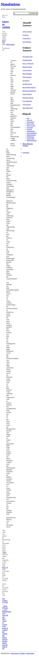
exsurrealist (30, 122)
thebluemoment (32, 140)
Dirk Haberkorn (28, 108)
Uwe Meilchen (27, 101)
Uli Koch (25, 35)
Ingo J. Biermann (28, 63)
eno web (29, 120)
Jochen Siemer (27, 31)
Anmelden (26, 152)
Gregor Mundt (27, 94)
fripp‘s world (31, 125)
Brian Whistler (27, 74)
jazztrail (29, 129)
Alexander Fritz (28, 56)
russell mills (30, 138)
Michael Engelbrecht (29, 91)
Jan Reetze (26, 80)
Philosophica (10, 44)
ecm (28, 118)
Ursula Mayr (27, 38)
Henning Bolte (27, 60)
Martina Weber (27, 67)
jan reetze (30, 127)
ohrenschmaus (31, 135)
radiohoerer (30, 137)
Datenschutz (30, 653)
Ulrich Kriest (27, 104)
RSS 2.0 (5, 567)
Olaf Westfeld (27, 77)
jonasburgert (31, 131)
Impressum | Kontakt (18, 653)
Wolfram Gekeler (28, 98)
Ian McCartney (27, 84)
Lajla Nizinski (27, 70)
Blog (3, 41)
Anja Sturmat (27, 42)
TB (3, 42)
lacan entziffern (32, 133)
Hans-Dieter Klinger (29, 87)
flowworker (30, 124)
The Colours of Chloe (5, 600)
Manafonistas (10, 4)
